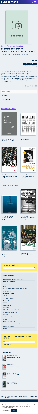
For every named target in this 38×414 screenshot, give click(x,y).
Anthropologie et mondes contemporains (13, 279)
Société (5, 328)
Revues (5, 319)
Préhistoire (5, 314)
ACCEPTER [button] (14, 410)
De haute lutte (25, 139)
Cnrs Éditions (5, 396)
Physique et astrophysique (10, 312)
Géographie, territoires (8, 293)
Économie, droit (6, 54)
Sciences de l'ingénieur (9, 321)
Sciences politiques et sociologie (21, 54)
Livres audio (6, 303)
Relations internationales (9, 317)
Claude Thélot (6, 46)
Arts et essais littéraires (9, 281)
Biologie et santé (7, 284)
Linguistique (6, 300)
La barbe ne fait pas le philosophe (27, 177)
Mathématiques (7, 305)
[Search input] (17, 268)
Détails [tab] (5, 95)
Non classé (6, 307)
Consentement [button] (6, 410)
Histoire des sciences (8, 298)
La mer (4, 219)
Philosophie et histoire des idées (11, 310)
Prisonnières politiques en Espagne (28, 218)
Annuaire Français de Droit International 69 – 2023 (8, 141)
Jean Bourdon (17, 46)
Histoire (5, 295)
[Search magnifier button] (34, 268)
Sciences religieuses (8, 326)
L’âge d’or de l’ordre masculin (27, 255)
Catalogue (14, 396)
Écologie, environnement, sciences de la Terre (15, 288)
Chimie (4, 286)
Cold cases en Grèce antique (8, 255)
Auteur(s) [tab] (6, 92)
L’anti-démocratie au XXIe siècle (9, 177)
